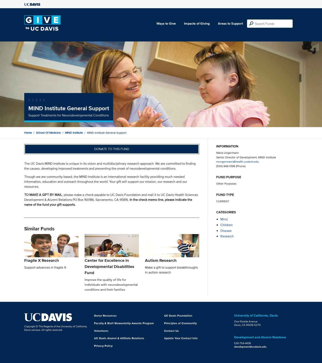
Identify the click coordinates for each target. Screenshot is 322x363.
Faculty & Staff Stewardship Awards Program (124, 323)
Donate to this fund (111, 149)
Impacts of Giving (197, 23)
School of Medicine (48, 133)
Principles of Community (180, 323)
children (226, 225)
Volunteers (101, 331)
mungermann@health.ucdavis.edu (237, 161)
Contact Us (171, 331)
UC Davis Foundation (178, 316)
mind (224, 219)
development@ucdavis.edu (250, 347)
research (227, 236)
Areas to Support (230, 23)
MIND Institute (74, 133)
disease (226, 230)
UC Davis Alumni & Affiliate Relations (119, 338)
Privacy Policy (103, 346)
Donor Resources (105, 316)
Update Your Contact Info (181, 338)
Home (28, 133)
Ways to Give (166, 23)
